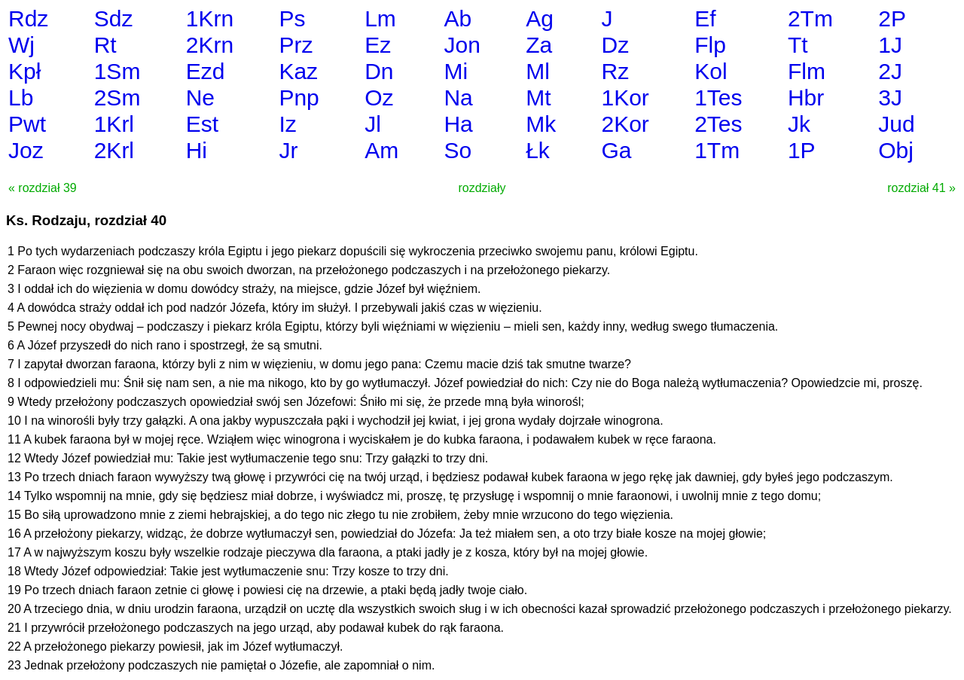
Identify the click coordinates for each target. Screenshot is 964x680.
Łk (538, 150)
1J (890, 44)
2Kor (624, 123)
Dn (379, 71)
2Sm (117, 97)
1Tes (718, 97)
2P (892, 18)
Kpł (24, 71)
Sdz (113, 18)
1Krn (209, 18)
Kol (710, 71)
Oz (379, 97)
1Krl (114, 123)
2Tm (810, 18)
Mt (538, 97)
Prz (296, 44)
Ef (704, 18)
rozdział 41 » (921, 187)
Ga (616, 150)
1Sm (117, 71)
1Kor (624, 97)
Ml (538, 71)
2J (890, 71)
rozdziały (481, 187)
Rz (615, 71)
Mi (456, 71)
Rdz (28, 18)
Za (539, 44)
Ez (378, 44)
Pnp (299, 97)
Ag (540, 18)
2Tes (718, 123)
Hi (196, 150)
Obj (896, 150)
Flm (806, 71)
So (457, 150)
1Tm (717, 150)
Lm (380, 18)
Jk (799, 123)
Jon (462, 44)
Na (458, 97)
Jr (288, 150)
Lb (20, 97)
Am (381, 150)
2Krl (114, 150)
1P (802, 150)
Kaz (298, 71)
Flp (710, 44)
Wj (21, 44)
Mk (541, 123)
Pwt (27, 123)
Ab (457, 18)
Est (202, 123)
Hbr (806, 97)
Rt (105, 44)
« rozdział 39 (42, 187)
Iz (287, 123)
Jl (373, 123)
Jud (896, 123)
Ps (292, 18)
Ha (458, 123)
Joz (26, 150)
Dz (615, 44)
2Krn (209, 44)
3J (890, 97)
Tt (798, 44)
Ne (200, 97)
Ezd (205, 71)
